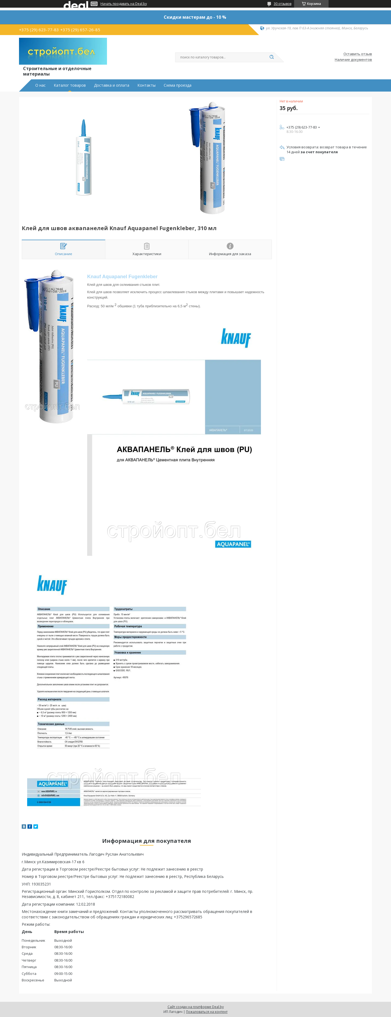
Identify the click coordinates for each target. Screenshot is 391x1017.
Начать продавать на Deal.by (123, 4)
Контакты (146, 85)
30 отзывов (282, 3)
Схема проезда (177, 85)
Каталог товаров (70, 85)
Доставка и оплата (111, 85)
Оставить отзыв (357, 54)
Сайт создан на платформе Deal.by (196, 1007)
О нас (40, 85)
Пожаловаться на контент (207, 1011)
